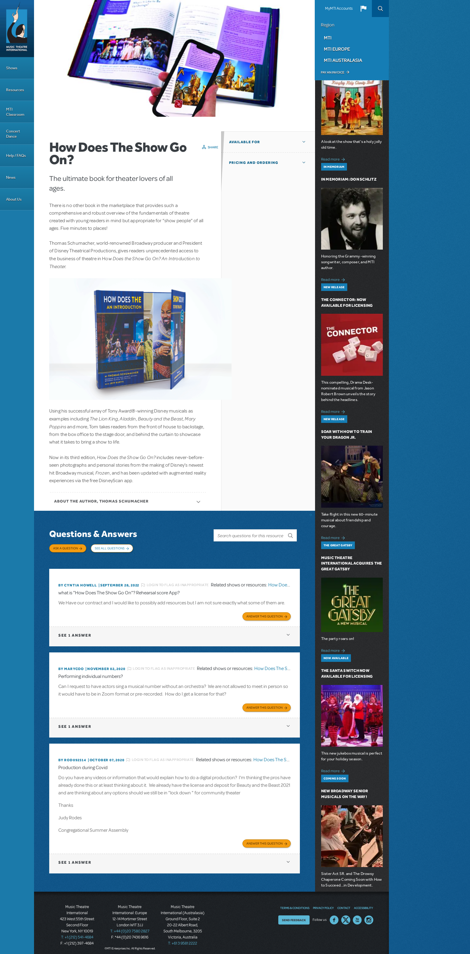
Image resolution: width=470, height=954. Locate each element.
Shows (11, 68)
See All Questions (110, 548)
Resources (15, 89)
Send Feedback (294, 915)
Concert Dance (13, 134)
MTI (327, 38)
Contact (343, 903)
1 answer (74, 631)
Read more (334, 158)
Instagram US (368, 915)
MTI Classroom (15, 112)
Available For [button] (244, 142)
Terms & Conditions (294, 903)
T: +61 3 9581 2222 (182, 938)
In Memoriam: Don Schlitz (348, 179)
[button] (363, 8)
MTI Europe (337, 49)
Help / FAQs (16, 155)
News (10, 177)
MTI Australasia (343, 60)
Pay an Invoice (332, 72)
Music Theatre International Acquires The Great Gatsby (351, 563)
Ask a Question (65, 548)
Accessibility (363, 903)
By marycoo (71, 665)
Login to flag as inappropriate (178, 582)
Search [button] (380, 8)
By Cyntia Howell (77, 582)
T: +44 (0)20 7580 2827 (129, 926)
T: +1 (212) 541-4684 (77, 932)
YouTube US (357, 915)
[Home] (17, 28)
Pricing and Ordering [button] (253, 163)
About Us (14, 199)
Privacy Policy (323, 903)
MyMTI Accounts (339, 8)
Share (213, 147)
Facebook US (334, 915)
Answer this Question (264, 612)
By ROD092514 (72, 756)
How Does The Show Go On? (283, 665)
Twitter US (345, 915)
